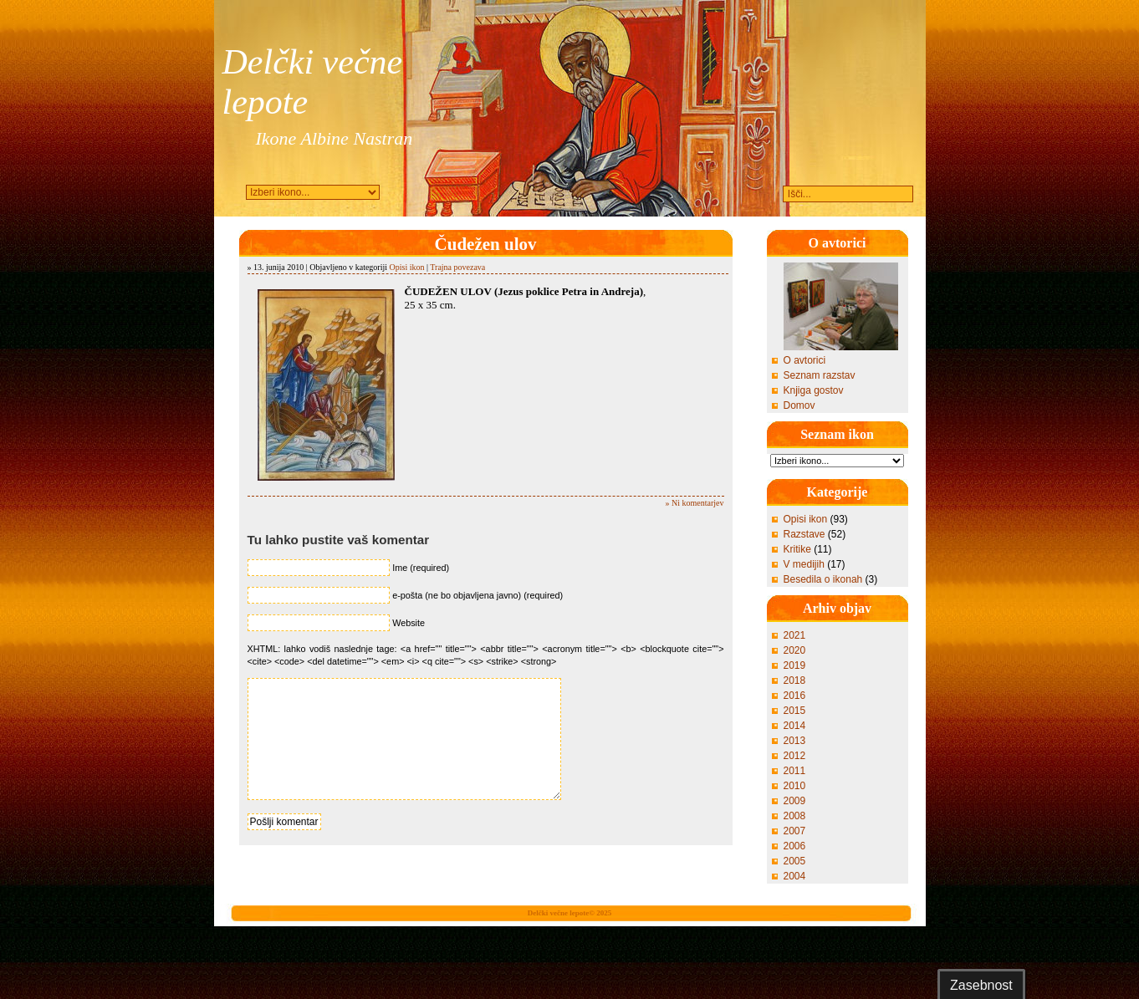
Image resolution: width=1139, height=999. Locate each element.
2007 (795, 831)
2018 (795, 680)
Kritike (797, 549)
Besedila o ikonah (823, 579)
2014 (795, 725)
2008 (795, 816)
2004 (795, 876)
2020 (795, 650)
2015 (795, 710)
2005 (795, 861)
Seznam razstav (820, 375)
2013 (795, 741)
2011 (795, 771)
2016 (795, 695)
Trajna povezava (457, 267)
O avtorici (805, 360)
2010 (795, 786)
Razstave (804, 534)
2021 (795, 635)
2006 (795, 846)
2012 (795, 756)
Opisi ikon (407, 267)
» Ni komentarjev (695, 502)
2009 (795, 801)
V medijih (804, 564)
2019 (795, 665)
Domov (799, 405)
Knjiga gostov (814, 390)
